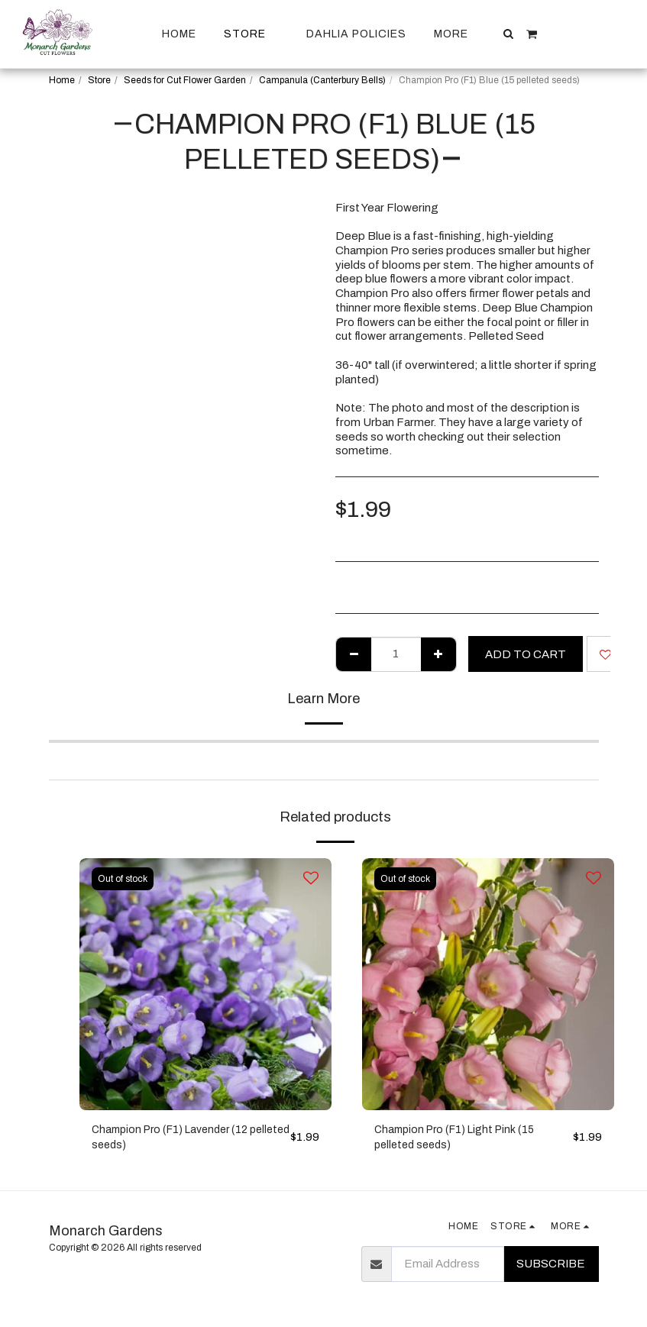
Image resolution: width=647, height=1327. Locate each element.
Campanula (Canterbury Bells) (322, 80)
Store (99, 80)
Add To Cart (525, 654)
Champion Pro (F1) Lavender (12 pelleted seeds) (176, 1139)
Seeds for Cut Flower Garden (185, 80)
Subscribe (550, 1267)
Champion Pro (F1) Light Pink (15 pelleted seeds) (459, 1139)
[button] (508, 33)
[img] (205, 984)
